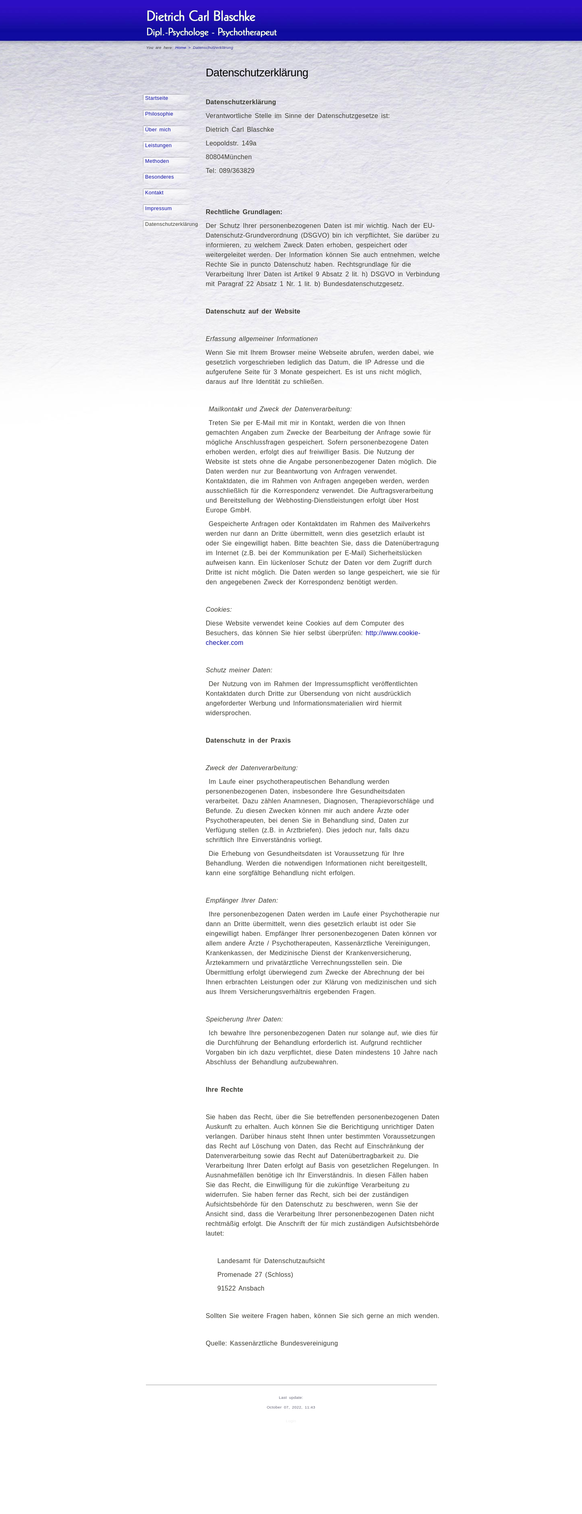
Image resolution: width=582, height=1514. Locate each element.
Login (291, 1421)
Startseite (156, 98)
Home (180, 47)
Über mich (158, 129)
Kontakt (154, 193)
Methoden (157, 161)
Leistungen (158, 145)
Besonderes (159, 177)
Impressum (158, 208)
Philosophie (159, 114)
